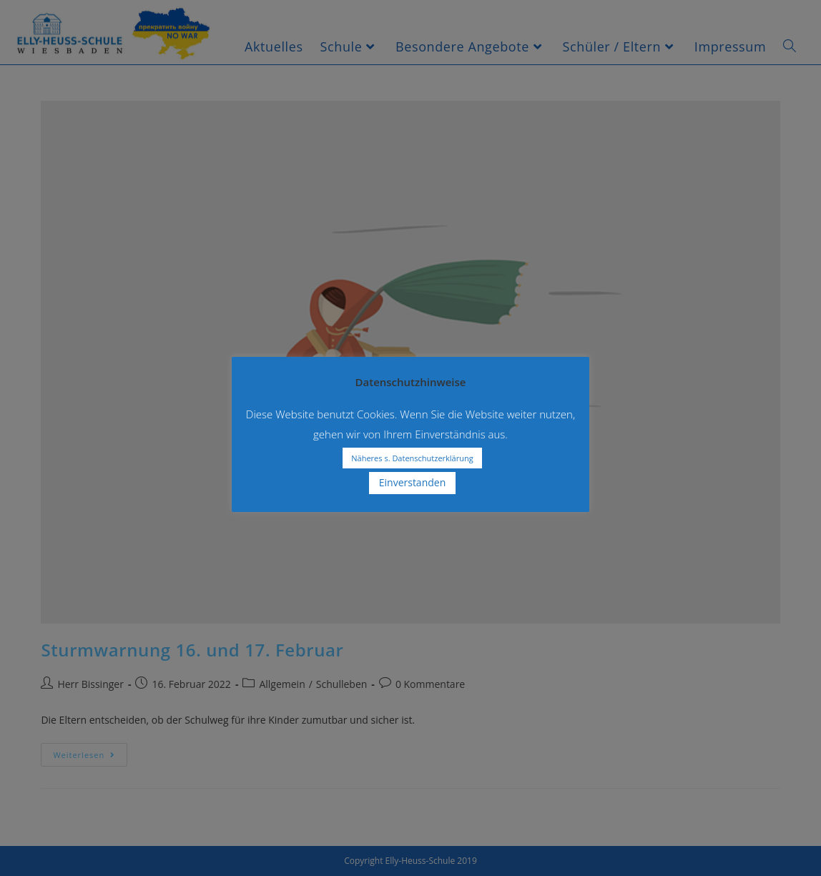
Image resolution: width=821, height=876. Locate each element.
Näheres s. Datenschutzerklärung (412, 458)
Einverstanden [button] (412, 482)
